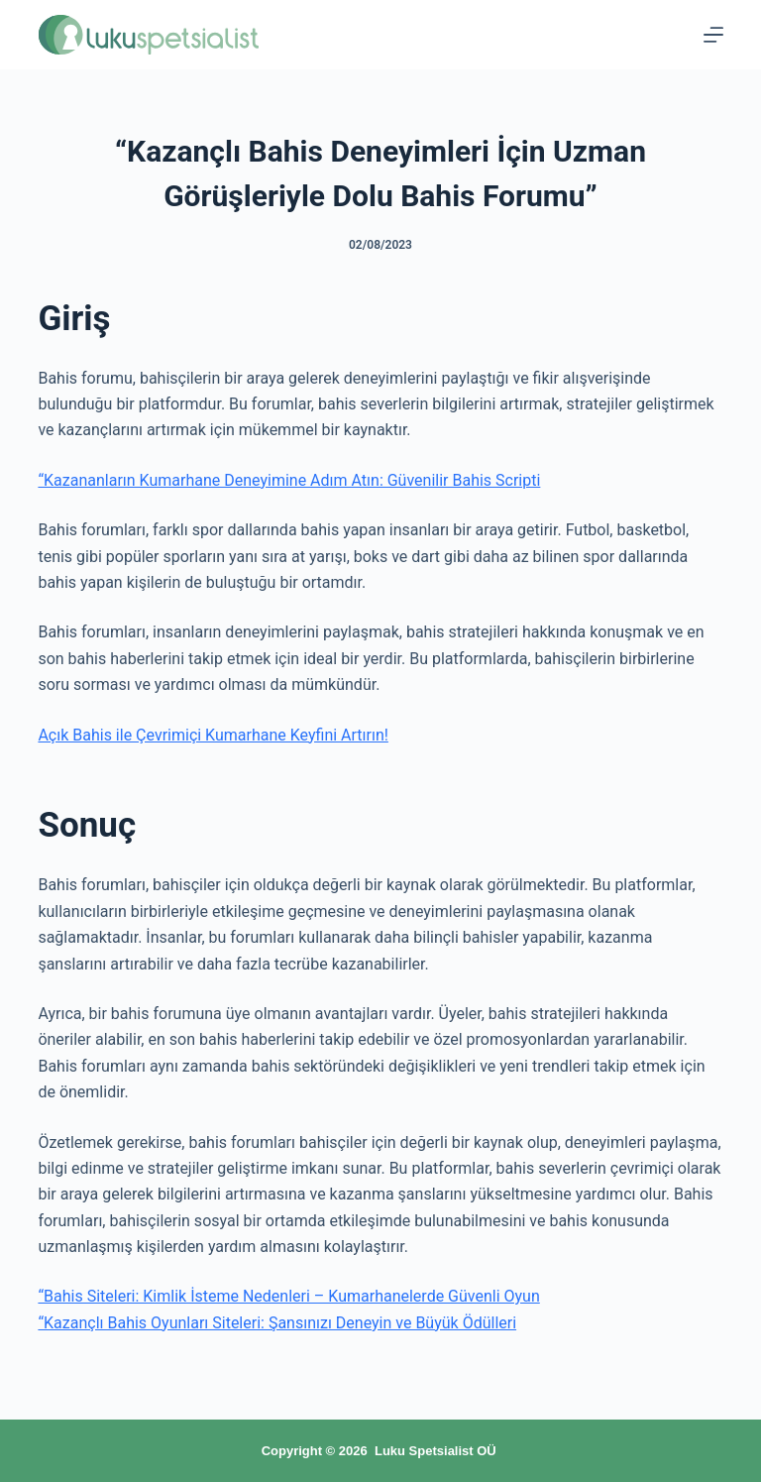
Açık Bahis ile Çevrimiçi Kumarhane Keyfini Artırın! (212, 735)
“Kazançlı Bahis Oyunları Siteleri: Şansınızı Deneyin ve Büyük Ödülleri (277, 1322)
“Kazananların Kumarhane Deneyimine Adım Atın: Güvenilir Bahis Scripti (289, 480)
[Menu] (713, 35)
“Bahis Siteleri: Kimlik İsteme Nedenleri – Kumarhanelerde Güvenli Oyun (288, 1296)
